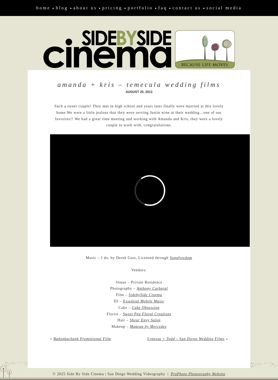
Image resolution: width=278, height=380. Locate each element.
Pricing (112, 7)
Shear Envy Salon (145, 320)
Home (43, 7)
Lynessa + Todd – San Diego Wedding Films (185, 339)
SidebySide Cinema (145, 295)
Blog (62, 7)
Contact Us (187, 7)
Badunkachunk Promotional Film (82, 339)
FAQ (162, 7)
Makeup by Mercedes (148, 327)
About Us (85, 7)
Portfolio (140, 7)
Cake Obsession (146, 308)
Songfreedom (181, 258)
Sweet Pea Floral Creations (147, 314)
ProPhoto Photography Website (198, 374)
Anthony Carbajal (152, 288)
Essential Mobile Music (143, 301)
